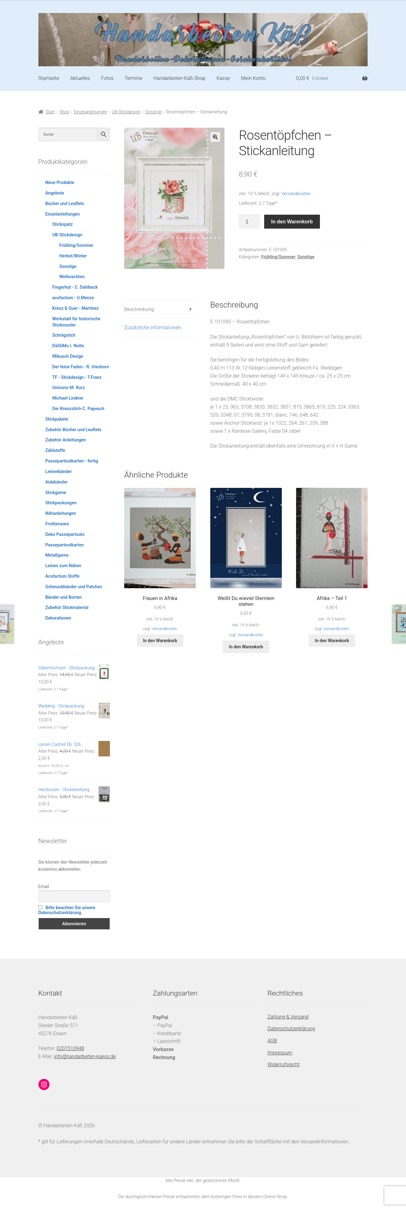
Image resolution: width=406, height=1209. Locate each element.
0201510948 (70, 1048)
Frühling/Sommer (278, 256)
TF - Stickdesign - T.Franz (77, 377)
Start (50, 111)
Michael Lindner (67, 398)
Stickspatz (62, 224)
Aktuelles (80, 78)
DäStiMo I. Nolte (68, 345)
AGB (272, 1041)
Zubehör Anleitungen (65, 439)
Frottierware (57, 523)
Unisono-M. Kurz (68, 387)
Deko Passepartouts (65, 534)
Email (43, 886)
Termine (133, 78)
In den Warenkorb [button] (160, 640)
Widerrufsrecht (284, 1064)
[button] (215, 137)
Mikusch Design (67, 356)
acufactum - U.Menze (73, 297)
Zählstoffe (55, 450)
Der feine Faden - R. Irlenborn (80, 366)
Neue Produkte (59, 182)
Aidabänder (56, 482)
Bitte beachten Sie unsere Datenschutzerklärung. (66, 910)
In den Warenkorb (292, 221)
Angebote (54, 193)
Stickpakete (56, 419)
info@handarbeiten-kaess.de (85, 1056)
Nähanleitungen (60, 513)
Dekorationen (58, 617)
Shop (64, 111)
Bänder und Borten (63, 597)
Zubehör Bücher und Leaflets (73, 429)
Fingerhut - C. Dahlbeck (75, 287)
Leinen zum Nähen (63, 565)
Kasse (223, 78)
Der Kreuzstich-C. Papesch (78, 408)
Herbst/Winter (73, 255)
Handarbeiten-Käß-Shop (179, 78)
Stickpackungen (60, 502)
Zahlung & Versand (288, 1017)
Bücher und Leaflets (64, 203)
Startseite (48, 78)
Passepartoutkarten (64, 544)
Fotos (107, 78)
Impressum (280, 1053)
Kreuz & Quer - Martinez (75, 308)
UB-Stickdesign (126, 111)
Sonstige (153, 111)
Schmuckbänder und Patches (73, 586)
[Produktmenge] (249, 222)
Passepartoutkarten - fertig (71, 460)
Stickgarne (55, 492)
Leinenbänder (58, 471)
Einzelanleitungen (90, 111)
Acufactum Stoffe (62, 576)
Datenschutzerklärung (291, 1029)
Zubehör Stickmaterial (66, 607)
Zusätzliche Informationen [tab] (152, 328)
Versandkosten (296, 193)
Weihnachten (72, 276)
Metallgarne (56, 555)
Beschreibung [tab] (139, 309)
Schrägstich (64, 335)
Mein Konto (253, 78)
